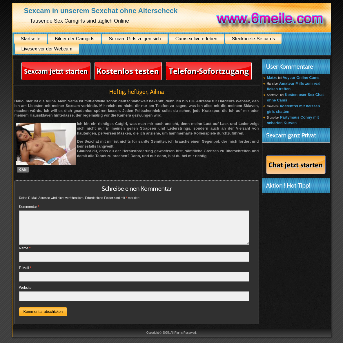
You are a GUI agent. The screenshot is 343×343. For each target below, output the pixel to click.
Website (25, 288)
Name (25, 248)
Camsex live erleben (196, 38)
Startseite (31, 38)
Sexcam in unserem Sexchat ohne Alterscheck (100, 10)
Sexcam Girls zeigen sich (135, 38)
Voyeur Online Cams (301, 77)
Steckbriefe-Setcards (253, 38)
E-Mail (25, 268)
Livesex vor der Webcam (46, 48)
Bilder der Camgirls (74, 38)
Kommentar (29, 207)
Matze (272, 77)
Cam (23, 169)
